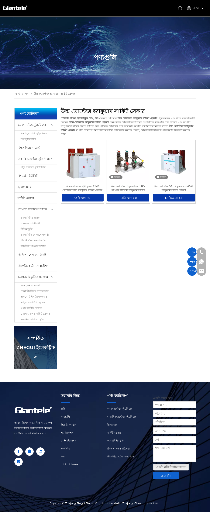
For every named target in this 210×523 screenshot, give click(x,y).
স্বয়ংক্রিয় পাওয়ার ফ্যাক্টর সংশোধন (38, 246)
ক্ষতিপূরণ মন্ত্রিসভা (30, 285)
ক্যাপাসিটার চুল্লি (115, 440)
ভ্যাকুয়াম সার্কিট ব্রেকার (33, 302)
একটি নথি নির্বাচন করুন (171, 467)
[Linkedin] (40, 451)
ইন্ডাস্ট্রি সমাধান (68, 424)
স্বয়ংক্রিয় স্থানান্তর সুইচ (32, 319)
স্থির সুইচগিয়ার (28, 139)
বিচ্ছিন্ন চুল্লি (27, 229)
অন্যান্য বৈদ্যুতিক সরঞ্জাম (33, 277)
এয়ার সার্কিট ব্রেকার (31, 308)
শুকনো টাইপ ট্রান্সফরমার (34, 296)
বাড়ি (63, 409)
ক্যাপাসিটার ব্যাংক (30, 217)
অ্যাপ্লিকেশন (67, 432)
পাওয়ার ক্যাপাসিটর (31, 223)
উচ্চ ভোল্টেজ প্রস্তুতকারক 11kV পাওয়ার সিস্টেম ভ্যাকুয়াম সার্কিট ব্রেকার (128, 188)
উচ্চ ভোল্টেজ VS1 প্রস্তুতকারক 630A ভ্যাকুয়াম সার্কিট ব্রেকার (174, 188)
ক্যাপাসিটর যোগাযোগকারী (35, 234)
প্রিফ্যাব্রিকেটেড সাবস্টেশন (121, 456)
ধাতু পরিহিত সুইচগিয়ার (33, 167)
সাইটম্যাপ (155, 503)
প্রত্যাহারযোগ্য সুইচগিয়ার (34, 133)
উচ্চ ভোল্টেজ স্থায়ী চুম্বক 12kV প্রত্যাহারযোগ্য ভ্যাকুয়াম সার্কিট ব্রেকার (82, 188)
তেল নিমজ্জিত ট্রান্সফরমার (35, 291)
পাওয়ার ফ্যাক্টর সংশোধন (32, 209)
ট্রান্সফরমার (24, 187)
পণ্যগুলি (65, 416)
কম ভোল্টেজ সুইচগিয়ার (32, 125)
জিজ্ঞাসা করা (82, 198)
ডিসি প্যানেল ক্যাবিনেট (32, 255)
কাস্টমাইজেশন (68, 440)
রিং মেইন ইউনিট (28, 176)
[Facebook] (18, 451)
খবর (63, 456)
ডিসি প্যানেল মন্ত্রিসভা (118, 448)
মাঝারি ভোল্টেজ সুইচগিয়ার (34, 159)
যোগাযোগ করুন (69, 464)
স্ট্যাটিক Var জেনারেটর (33, 240)
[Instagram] (18, 462)
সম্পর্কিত (65, 448)
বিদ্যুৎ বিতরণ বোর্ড (29, 148)
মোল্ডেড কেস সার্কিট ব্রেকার (35, 313)
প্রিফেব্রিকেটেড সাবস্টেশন (33, 266)
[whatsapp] (29, 451)
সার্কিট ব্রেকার (26, 198)
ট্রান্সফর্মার (112, 424)
